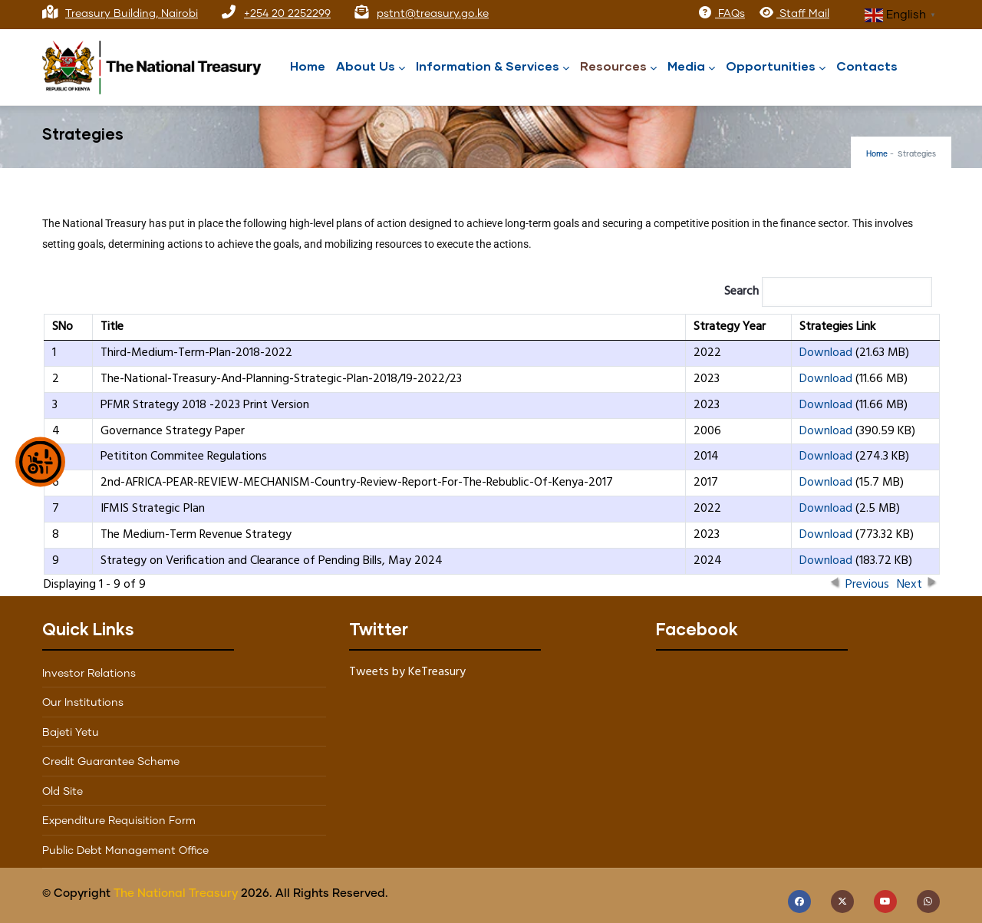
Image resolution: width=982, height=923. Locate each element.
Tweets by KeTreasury (407, 672)
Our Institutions (83, 702)
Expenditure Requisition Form (119, 821)
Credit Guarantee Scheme (111, 762)
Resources (618, 67)
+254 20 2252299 (287, 13)
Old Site (62, 791)
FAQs (721, 13)
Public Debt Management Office (125, 851)
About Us (370, 67)
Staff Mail (794, 13)
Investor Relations (89, 673)
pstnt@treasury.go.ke (433, 13)
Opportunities (775, 67)
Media (691, 67)
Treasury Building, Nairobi (131, 13)
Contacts (867, 65)
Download (825, 353)
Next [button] (909, 582)
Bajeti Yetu (70, 732)
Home (307, 65)
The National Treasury (176, 893)
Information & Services (492, 67)
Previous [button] (867, 582)
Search (828, 292)
